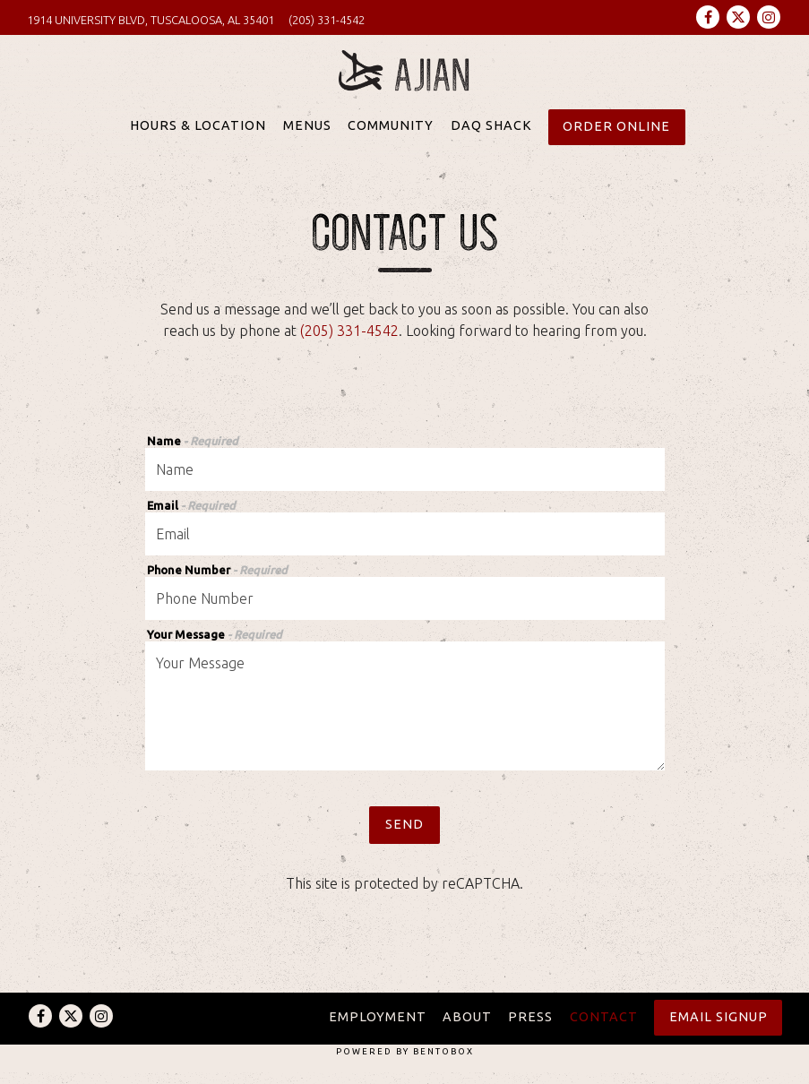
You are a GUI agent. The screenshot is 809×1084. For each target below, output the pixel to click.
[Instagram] (768, 17)
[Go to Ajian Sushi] (150, 20)
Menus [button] (307, 139)
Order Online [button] (616, 139)
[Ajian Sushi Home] (405, 78)
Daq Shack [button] (491, 139)
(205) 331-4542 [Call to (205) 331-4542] (326, 19)
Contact (604, 1017)
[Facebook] (707, 17)
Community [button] (391, 139)
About (467, 1017)
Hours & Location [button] (198, 139)
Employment (377, 1017)
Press (530, 1017)
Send (404, 837)
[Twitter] (738, 17)
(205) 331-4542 (349, 343)
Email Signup (718, 1017)
